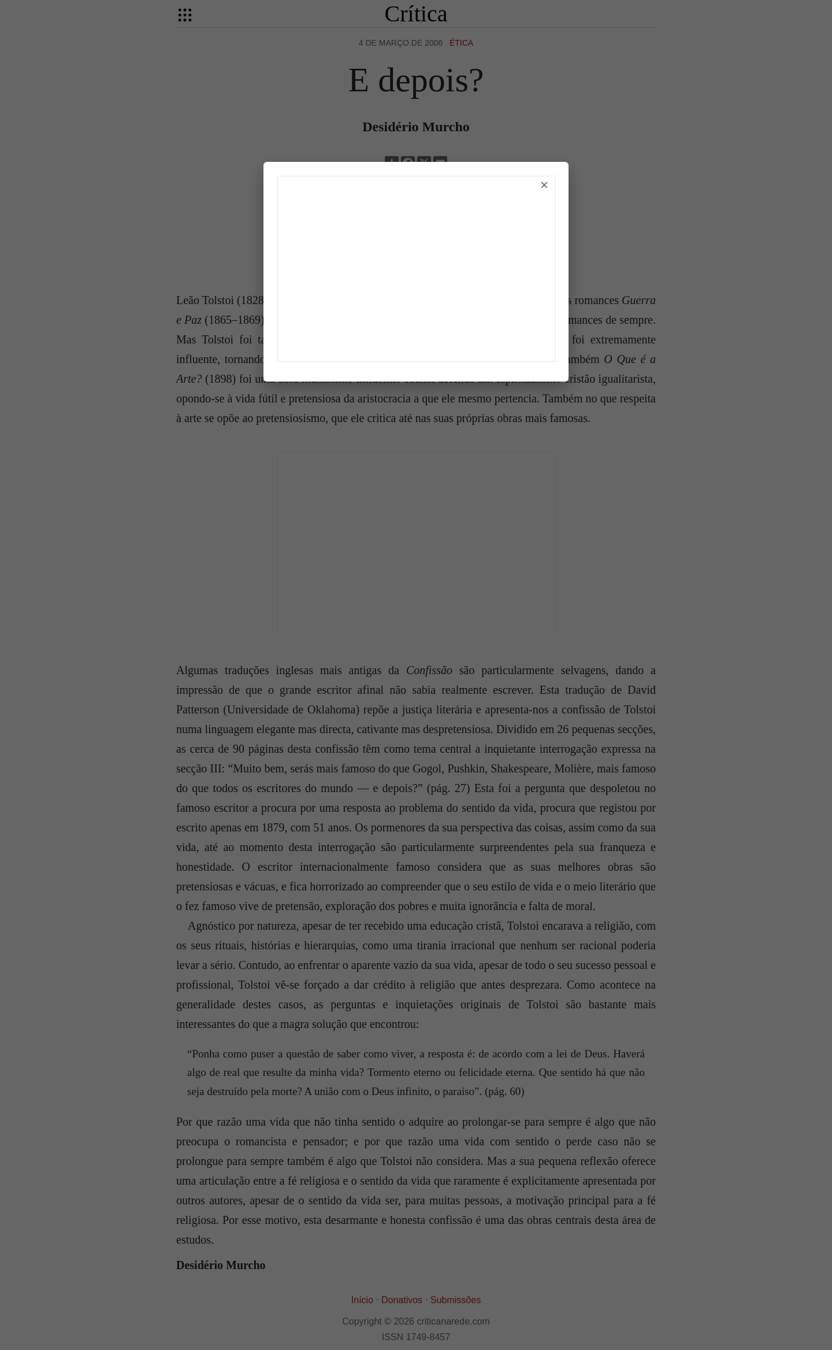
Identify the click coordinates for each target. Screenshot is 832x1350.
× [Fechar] (544, 185)
